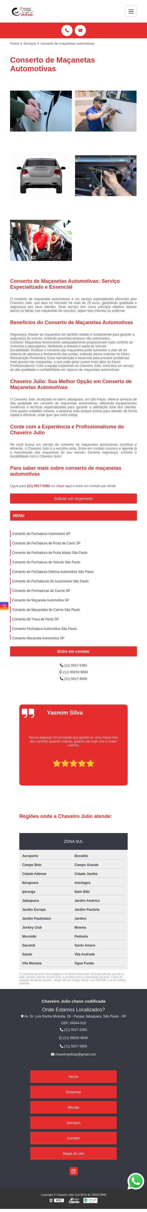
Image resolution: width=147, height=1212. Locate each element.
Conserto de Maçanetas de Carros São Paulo (46, 610)
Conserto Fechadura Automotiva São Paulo (44, 629)
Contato (73, 1138)
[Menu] (131, 11)
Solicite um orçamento (73, 498)
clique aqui (63, 486)
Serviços (74, 1123)
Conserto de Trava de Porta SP (35, 619)
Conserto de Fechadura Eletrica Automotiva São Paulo (53, 572)
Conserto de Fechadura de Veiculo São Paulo (46, 562)
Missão (73, 1107)
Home (73, 1077)
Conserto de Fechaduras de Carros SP (41, 591)
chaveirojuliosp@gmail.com (73, 1054)
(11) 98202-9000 (73, 672)
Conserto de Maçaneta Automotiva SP (40, 600)
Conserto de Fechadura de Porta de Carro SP (46, 543)
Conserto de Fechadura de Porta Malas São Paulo (49, 553)
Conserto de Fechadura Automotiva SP (41, 534)
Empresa (73, 1092)
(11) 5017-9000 (73, 679)
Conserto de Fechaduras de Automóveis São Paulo (50, 581)
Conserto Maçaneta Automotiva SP (38, 638)
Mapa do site (73, 1153)
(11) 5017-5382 (39, 486)
